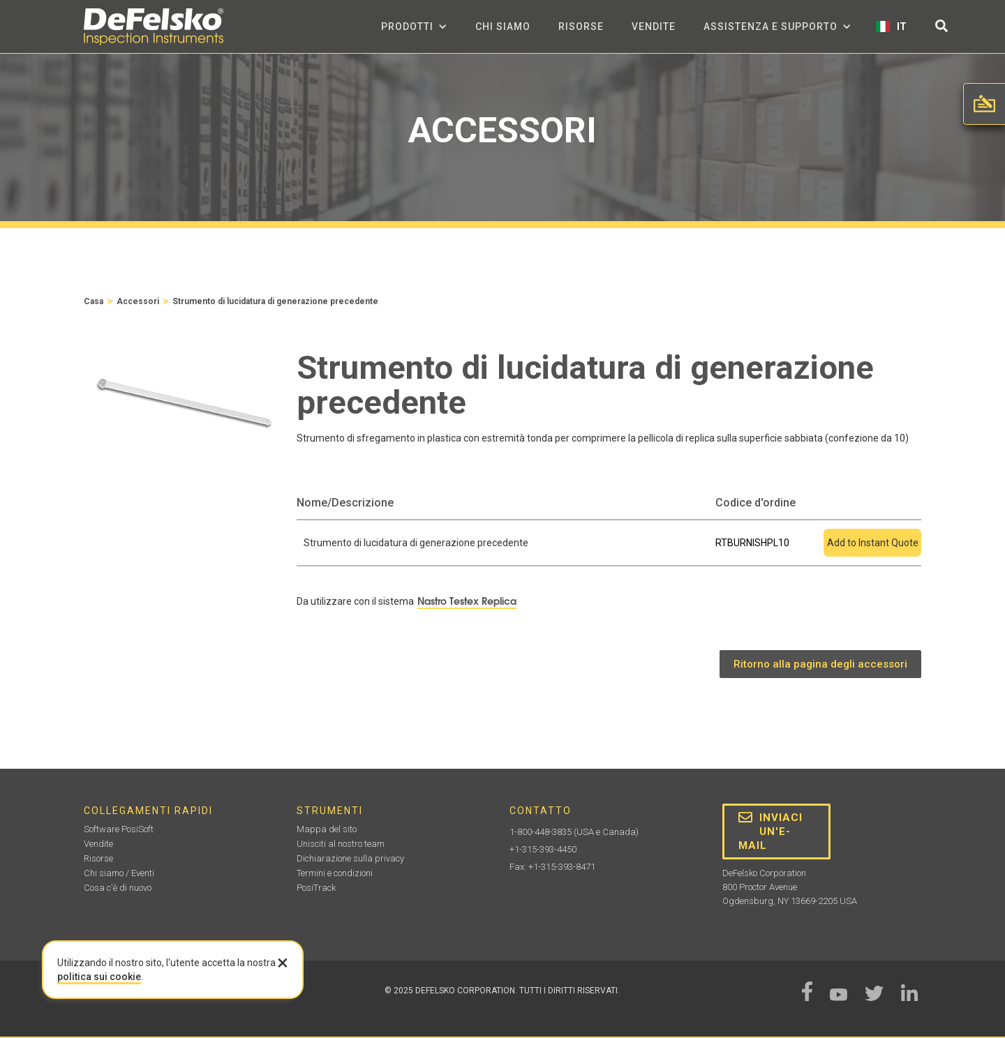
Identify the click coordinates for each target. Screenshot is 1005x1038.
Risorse (581, 26)
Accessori (138, 301)
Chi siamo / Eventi (119, 873)
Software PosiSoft (119, 829)
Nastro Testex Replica (466, 601)
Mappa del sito (327, 829)
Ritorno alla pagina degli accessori (820, 664)
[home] (153, 26)
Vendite (654, 26)
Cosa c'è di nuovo (117, 887)
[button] (414, 26)
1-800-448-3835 (540, 832)
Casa (93, 301)
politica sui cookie (99, 976)
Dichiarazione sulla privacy (350, 858)
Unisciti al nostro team (341, 843)
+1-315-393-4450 (542, 849)
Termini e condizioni (335, 873)
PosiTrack (316, 887)
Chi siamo (502, 26)
